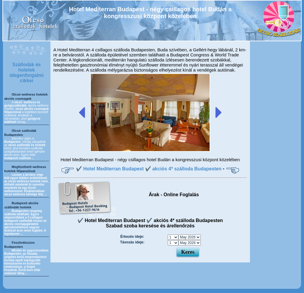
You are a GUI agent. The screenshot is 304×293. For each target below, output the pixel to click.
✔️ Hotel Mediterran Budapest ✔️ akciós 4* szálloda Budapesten (148, 168)
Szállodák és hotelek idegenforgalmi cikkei (27, 72)
